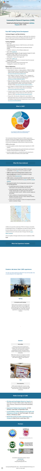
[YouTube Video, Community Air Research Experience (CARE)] (20, 256)
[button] (1, 1)
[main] (20, 23)
